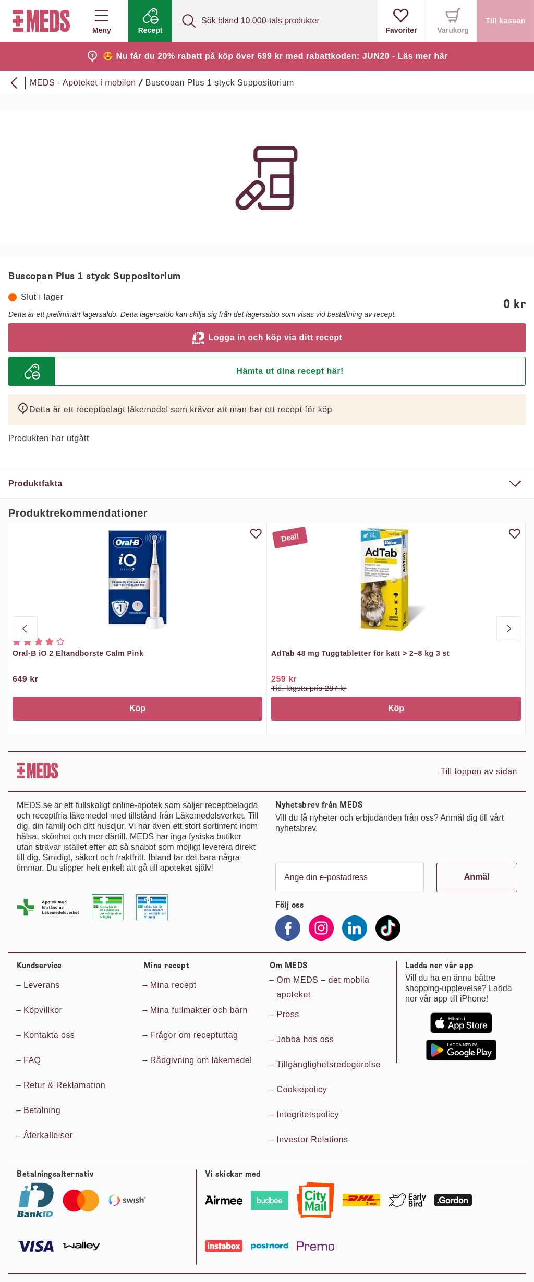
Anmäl (477, 876)
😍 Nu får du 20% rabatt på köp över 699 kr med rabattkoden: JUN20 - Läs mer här (275, 56)
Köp (137, 708)
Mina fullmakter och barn (199, 1010)
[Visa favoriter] (401, 21)
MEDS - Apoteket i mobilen (83, 82)
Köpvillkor (42, 1010)
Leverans (41, 985)
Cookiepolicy (301, 1089)
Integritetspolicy (307, 1114)
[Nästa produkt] (508, 628)
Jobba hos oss (305, 1039)
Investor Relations (312, 1139)
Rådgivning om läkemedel (201, 1060)
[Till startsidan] (39, 21)
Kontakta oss (49, 1035)
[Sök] (188, 21)
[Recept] (150, 21)
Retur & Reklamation (64, 1085)
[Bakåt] (14, 83)
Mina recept (173, 985)
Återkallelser (48, 1135)
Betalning (41, 1110)
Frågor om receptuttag (194, 1035)
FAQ (32, 1060)
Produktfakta (35, 483)
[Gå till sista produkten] (25, 628)
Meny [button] (101, 20)
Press (287, 1014)
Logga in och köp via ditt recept (267, 338)
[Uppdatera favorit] (256, 534)
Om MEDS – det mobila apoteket (322, 987)
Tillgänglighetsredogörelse (328, 1064)
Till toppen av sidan (479, 771)
